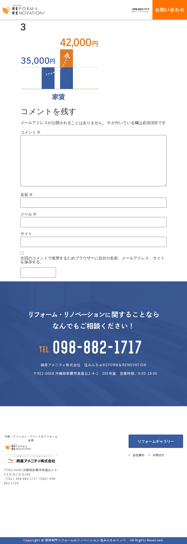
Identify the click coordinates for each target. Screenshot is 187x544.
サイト (26, 234)
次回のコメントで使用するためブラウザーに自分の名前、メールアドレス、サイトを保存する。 (92, 260)
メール (28, 214)
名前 (26, 195)
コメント (30, 132)
